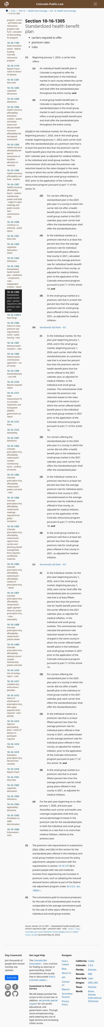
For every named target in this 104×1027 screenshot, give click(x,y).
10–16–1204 (14, 123)
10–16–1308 (14, 359)
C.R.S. (13, 10)
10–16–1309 (15, 373)
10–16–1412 (15, 705)
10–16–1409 (15, 654)
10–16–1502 (13, 788)
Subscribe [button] (12, 977)
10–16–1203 (13, 100)
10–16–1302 (13, 248)
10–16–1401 (13, 439)
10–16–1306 (13, 330)
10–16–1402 (14, 457)
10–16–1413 (14, 730)
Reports (66, 989)
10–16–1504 (13, 807)
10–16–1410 (14, 673)
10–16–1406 (15, 576)
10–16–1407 (15, 606)
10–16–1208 (14, 226)
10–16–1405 (15, 542)
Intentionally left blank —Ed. (53, 327)
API (63, 977)
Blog (64, 968)
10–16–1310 (15, 384)
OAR (90, 982)
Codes (91, 960)
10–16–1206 (14, 174)
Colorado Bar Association (38, 962)
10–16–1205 (14, 155)
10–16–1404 (14, 509)
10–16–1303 (13, 259)
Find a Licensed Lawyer (42, 978)
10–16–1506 (13, 832)
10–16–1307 (14, 345)
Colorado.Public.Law (49, 4)
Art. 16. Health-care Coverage (63, 10)
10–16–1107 (15, 24)
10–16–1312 (13, 423)
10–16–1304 (15, 276)
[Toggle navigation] (95, 4)
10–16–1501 (13, 778)
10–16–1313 (13, 431)
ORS (96, 982)
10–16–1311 (14, 404)
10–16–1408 (14, 632)
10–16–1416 (13, 770)
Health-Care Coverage (37, 10)
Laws (90, 978)
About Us (66, 973)
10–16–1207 (15, 200)
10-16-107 (63, 865)
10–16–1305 (15, 301)
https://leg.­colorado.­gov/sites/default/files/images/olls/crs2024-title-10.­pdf (53, 932)
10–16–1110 (14, 70)
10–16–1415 (15, 758)
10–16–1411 (13, 685)
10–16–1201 (13, 81)
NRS (90, 973)
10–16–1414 (13, 745)
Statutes (92, 969)
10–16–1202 (13, 90)
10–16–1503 (13, 797)
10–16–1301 (13, 237)
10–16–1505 (13, 819)
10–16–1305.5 (14, 316)
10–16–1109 (14, 51)
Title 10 (22, 10)
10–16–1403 (15, 483)
